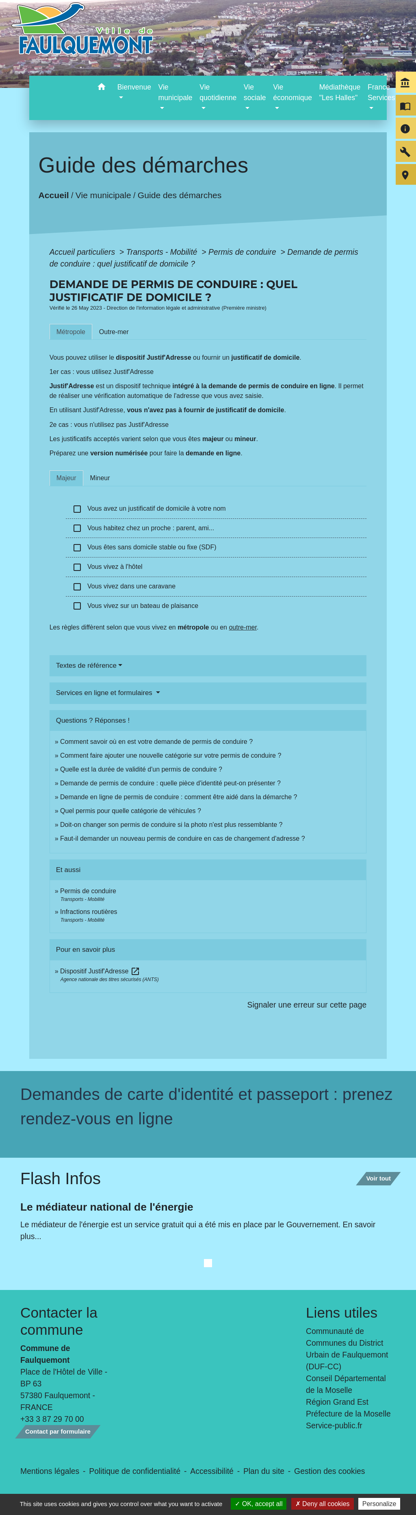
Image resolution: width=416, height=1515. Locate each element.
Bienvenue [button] (134, 87)
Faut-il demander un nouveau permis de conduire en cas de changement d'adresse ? (182, 838)
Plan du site (263, 1471)
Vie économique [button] (292, 92)
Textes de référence (86, 665)
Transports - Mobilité (162, 251)
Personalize (379, 1503)
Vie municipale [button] (175, 92)
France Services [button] (381, 92)
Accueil (53, 195)
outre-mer (242, 627)
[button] (102, 88)
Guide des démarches (180, 195)
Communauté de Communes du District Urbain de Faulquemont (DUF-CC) (347, 1349)
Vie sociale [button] (255, 92)
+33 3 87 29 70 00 (52, 1418)
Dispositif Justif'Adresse (100, 971)
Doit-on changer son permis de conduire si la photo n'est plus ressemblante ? (171, 824)
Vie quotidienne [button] (217, 92)
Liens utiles (341, 1312)
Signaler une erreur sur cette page (307, 1004)
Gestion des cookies (329, 1471)
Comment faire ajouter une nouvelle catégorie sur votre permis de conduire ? (170, 755)
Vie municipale (103, 195)
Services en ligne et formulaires (105, 693)
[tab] (71, 331)
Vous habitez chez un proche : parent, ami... (143, 528)
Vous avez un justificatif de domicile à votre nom (149, 509)
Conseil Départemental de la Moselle (346, 1384)
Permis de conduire (243, 251)
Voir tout (378, 1178)
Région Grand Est (337, 1401)
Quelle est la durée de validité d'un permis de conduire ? (141, 769)
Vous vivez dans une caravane (124, 587)
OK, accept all (258, 1503)
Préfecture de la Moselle (348, 1413)
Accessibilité (212, 1471)
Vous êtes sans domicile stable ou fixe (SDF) (144, 548)
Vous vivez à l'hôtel (107, 567)
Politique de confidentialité (134, 1471)
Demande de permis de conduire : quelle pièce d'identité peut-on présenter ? (170, 783)
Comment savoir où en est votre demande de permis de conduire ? (156, 741)
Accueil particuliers (83, 251)
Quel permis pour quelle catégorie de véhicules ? (130, 810)
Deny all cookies (322, 1503)
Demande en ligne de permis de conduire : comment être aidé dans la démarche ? (178, 797)
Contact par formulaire (58, 1431)
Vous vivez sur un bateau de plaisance (135, 606)
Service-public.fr (334, 1425)
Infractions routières (88, 911)
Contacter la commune (59, 1321)
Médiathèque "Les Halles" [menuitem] (340, 92)
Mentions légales (49, 1471)
